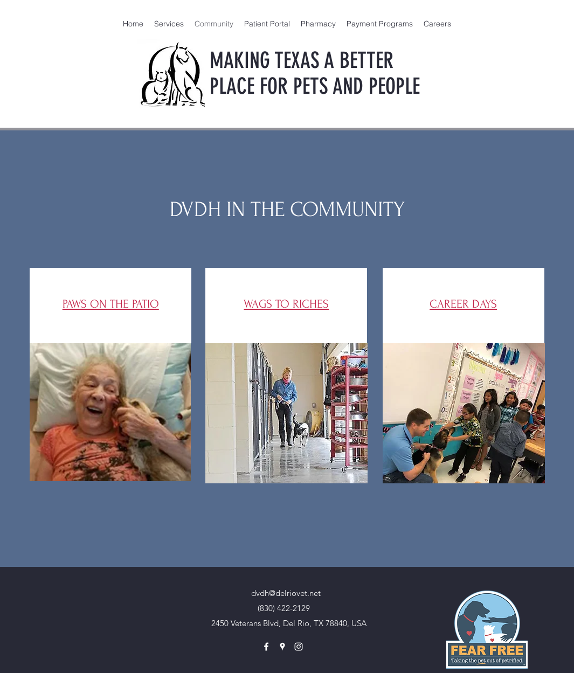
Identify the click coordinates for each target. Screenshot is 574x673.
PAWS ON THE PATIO (111, 303)
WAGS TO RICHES (286, 303)
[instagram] (298, 646)
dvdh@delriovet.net (286, 593)
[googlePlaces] (282, 646)
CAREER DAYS (463, 303)
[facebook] (266, 646)
